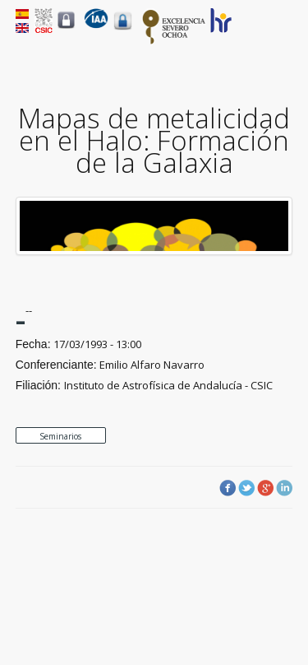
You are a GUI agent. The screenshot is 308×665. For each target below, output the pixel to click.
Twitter (246, 488)
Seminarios (60, 436)
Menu (283, 34)
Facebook (227, 488)
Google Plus (265, 488)
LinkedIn (284, 488)
